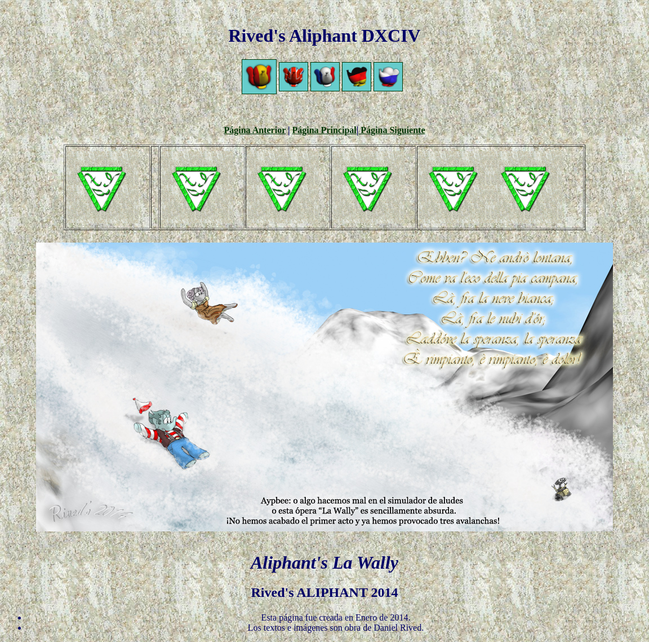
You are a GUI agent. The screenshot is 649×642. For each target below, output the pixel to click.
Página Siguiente (391, 130)
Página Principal (324, 130)
